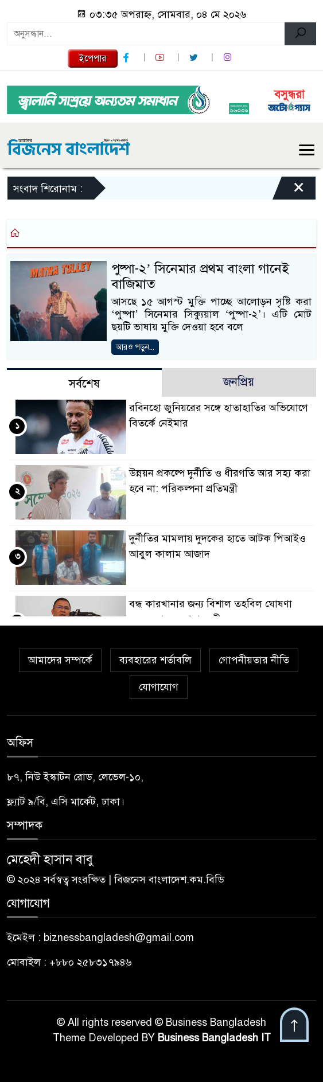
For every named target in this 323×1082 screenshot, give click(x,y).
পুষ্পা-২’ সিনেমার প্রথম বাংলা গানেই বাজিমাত (200, 276)
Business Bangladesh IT (214, 1038)
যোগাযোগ (158, 687)
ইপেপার (92, 58)
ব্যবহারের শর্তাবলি (155, 660)
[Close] (288, 191)
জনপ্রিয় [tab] (238, 382)
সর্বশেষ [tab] (84, 384)
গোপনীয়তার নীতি (254, 660)
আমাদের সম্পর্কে (60, 660)
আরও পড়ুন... (135, 347)
